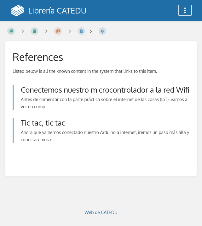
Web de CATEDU (101, 212)
